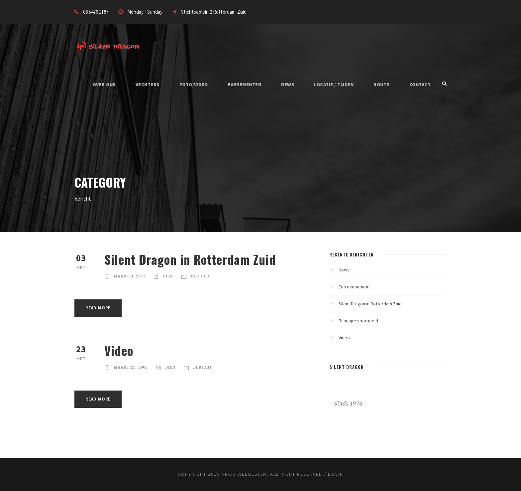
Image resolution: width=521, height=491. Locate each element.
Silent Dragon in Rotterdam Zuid (190, 259)
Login (335, 474)
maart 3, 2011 (129, 276)
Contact (420, 84)
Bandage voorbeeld (358, 321)
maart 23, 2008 (131, 367)
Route (381, 84)
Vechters (147, 84)
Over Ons (104, 84)
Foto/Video (193, 84)
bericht (200, 276)
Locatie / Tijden (334, 84)
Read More (98, 308)
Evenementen (244, 84)
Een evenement (354, 287)
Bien (168, 276)
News (287, 84)
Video (118, 350)
